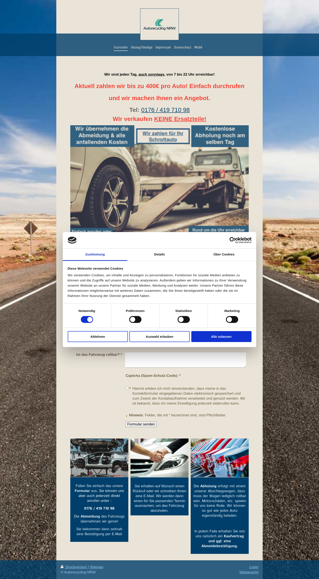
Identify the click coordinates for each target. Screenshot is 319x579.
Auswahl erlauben (159, 336)
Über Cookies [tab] (224, 254)
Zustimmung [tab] (95, 254)
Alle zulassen (221, 336)
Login (253, 567)
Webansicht (248, 572)
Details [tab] (159, 254)
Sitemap (96, 567)
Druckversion (74, 567)
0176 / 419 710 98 (165, 110)
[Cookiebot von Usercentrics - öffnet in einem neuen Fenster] (233, 240)
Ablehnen (97, 336)
